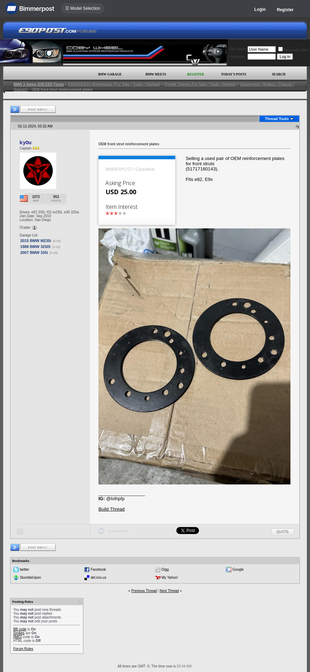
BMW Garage (109, 74)
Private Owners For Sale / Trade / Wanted (200, 84)
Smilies (18, 633)
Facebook (98, 569)
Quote (282, 532)
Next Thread (169, 591)
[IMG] (17, 637)
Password (236, 57)
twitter (24, 569)
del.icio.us (98, 577)
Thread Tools (277, 119)
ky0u (25, 142)
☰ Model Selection (82, 8)
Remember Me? (293, 50)
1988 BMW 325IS (35, 246)
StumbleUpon (30, 577)
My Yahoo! (170, 577)
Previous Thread (144, 591)
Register (285, 9)
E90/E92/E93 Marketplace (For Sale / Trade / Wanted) (114, 84)
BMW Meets (156, 74)
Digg (165, 569)
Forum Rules (23, 649)
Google (238, 569)
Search (279, 74)
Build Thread (111, 509)
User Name (238, 49)
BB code (20, 629)
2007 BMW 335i (34, 252)
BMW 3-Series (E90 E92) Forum (39, 84)
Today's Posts (233, 74)
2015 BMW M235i (35, 241)
